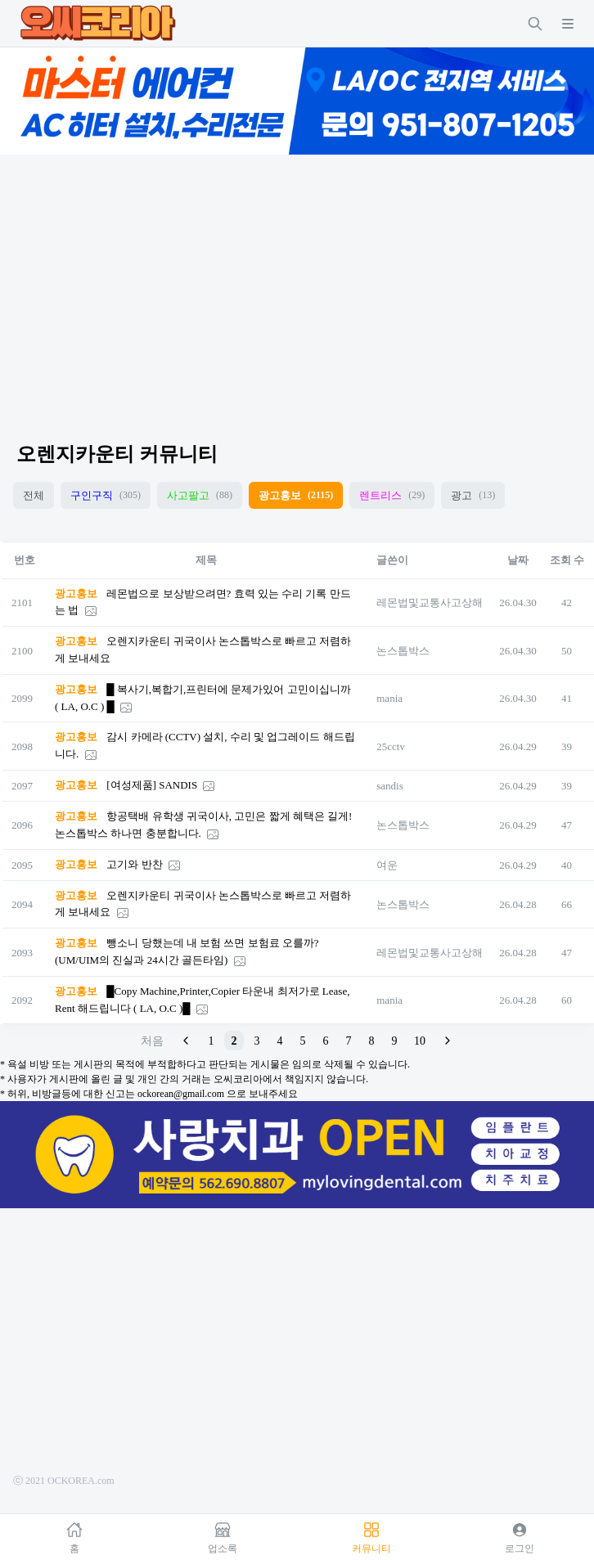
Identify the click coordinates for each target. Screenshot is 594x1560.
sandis (389, 785)
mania (389, 698)
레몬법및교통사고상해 (429, 602)
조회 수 (567, 560)
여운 (387, 865)
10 (419, 1041)
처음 (152, 1041)
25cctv (390, 746)
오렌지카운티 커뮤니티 (117, 454)
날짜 (518, 560)
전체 (33, 495)
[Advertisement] (297, 283)
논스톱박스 (403, 650)
